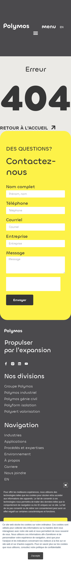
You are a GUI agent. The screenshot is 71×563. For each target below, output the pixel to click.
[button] (65, 485)
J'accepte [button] (35, 556)
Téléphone (17, 203)
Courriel (14, 220)
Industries (12, 435)
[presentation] (33, 284)
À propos (12, 460)
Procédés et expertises (24, 448)
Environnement (17, 454)
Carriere (11, 467)
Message (15, 253)
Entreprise (17, 236)
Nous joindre (15, 473)
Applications (15, 441)
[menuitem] (61, 27)
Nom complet (20, 187)
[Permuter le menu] (35, 33)
